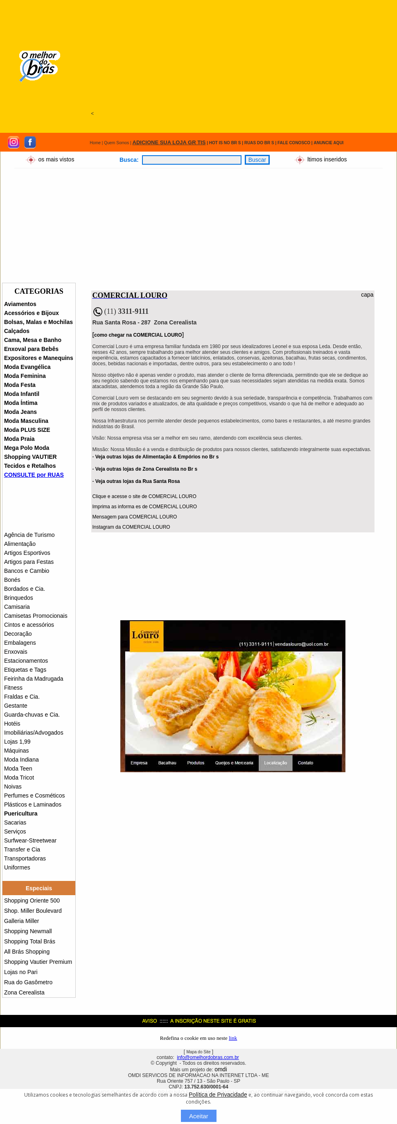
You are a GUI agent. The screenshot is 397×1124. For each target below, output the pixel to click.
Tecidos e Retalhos (30, 466)
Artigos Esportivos (27, 553)
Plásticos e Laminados (32, 804)
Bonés (12, 580)
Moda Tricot (19, 777)
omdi (220, 1069)
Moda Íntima (21, 403)
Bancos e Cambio (27, 571)
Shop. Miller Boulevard (33, 910)
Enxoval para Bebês (31, 349)
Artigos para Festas (29, 562)
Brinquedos (18, 597)
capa (367, 294)
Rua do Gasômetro (28, 982)
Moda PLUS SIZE (27, 430)
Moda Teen (18, 768)
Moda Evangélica (27, 367)
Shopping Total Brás (29, 941)
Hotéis (12, 723)
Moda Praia (19, 439)
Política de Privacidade (218, 1094)
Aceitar (198, 1116)
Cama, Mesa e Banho (32, 340)
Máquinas (16, 750)
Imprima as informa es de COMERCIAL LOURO (144, 506)
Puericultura (21, 813)
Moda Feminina (25, 376)
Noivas (13, 786)
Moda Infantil (21, 394)
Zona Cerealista (24, 992)
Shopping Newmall (28, 931)
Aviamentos (20, 304)
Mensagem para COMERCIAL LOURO (134, 517)
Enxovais (15, 651)
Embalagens (20, 642)
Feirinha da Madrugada (33, 678)
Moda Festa (20, 385)
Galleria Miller (21, 921)
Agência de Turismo (29, 535)
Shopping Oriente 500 (32, 900)
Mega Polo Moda (26, 448)
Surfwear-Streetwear (30, 840)
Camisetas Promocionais (36, 615)
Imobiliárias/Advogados (33, 732)
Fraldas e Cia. (22, 696)
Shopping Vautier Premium (38, 962)
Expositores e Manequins (38, 358)
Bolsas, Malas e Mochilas (38, 322)
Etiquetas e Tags (25, 669)
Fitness (13, 687)
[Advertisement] (226, 58)
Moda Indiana (21, 759)
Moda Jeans (20, 412)
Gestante (15, 705)
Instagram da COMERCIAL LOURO (131, 527)
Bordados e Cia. (24, 588)
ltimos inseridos (326, 159)
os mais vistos (56, 159)
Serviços (15, 831)
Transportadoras (25, 858)
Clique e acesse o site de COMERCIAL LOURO (144, 496)
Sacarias (15, 822)
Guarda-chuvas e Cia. (32, 714)
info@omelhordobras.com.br (208, 1057)
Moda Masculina (26, 421)
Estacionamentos (26, 660)
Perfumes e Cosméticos (34, 795)
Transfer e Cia (22, 849)
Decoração (18, 633)
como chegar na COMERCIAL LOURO (138, 335)
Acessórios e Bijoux (31, 313)
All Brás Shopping (27, 951)
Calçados (16, 331)
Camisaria (17, 606)
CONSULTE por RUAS (34, 474)
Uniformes (17, 867)
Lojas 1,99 (17, 741)
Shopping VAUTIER (30, 457)
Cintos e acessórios (29, 624)
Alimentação (20, 544)
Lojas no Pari (21, 972)
